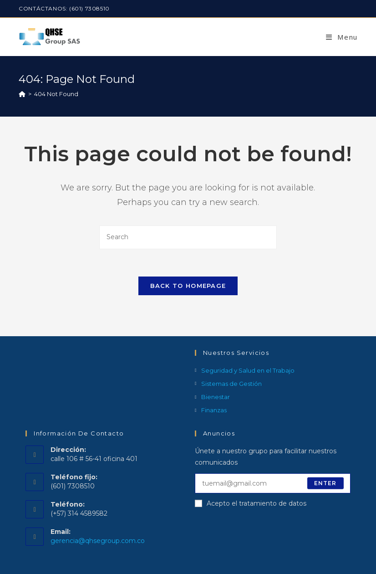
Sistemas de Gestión (231, 383)
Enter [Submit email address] (325, 483)
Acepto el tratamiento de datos (250, 503)
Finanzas (214, 410)
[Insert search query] (188, 237)
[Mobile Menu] (341, 37)
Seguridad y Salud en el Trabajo (248, 370)
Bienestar (215, 396)
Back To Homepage (188, 285)
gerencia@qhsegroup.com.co (98, 541)
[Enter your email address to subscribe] (273, 483)
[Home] (22, 93)
